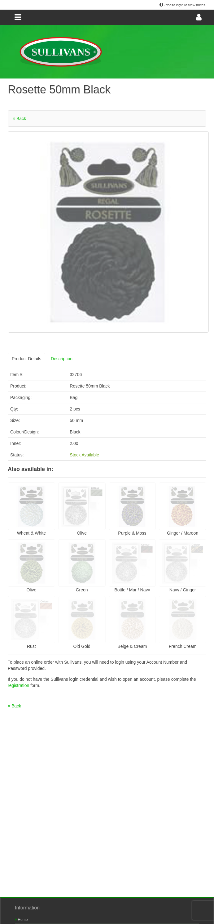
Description (61, 358)
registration (19, 685)
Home (21, 919)
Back (19, 118)
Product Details (26, 358)
